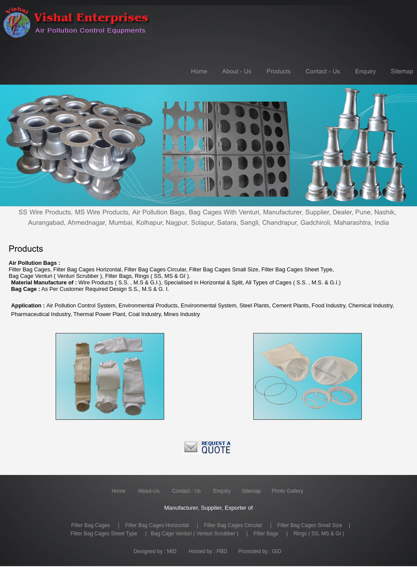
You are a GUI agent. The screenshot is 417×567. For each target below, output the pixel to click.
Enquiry (221, 492)
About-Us (148, 492)
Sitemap (251, 492)
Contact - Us (186, 492)
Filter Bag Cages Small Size (310, 526)
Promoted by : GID (259, 552)
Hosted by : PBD (207, 552)
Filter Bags (266, 534)
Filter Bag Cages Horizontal (157, 526)
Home (119, 492)
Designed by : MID (154, 552)
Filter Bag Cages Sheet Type (104, 534)
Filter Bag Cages (90, 526)
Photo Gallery (287, 492)
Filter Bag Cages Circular (233, 526)
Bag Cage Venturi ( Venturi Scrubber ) (194, 534)
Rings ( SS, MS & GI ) (319, 534)
